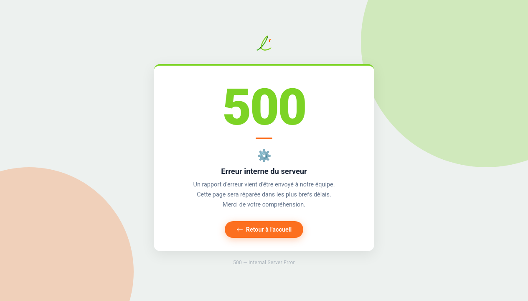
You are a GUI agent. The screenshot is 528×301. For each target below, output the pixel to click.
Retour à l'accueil (264, 229)
